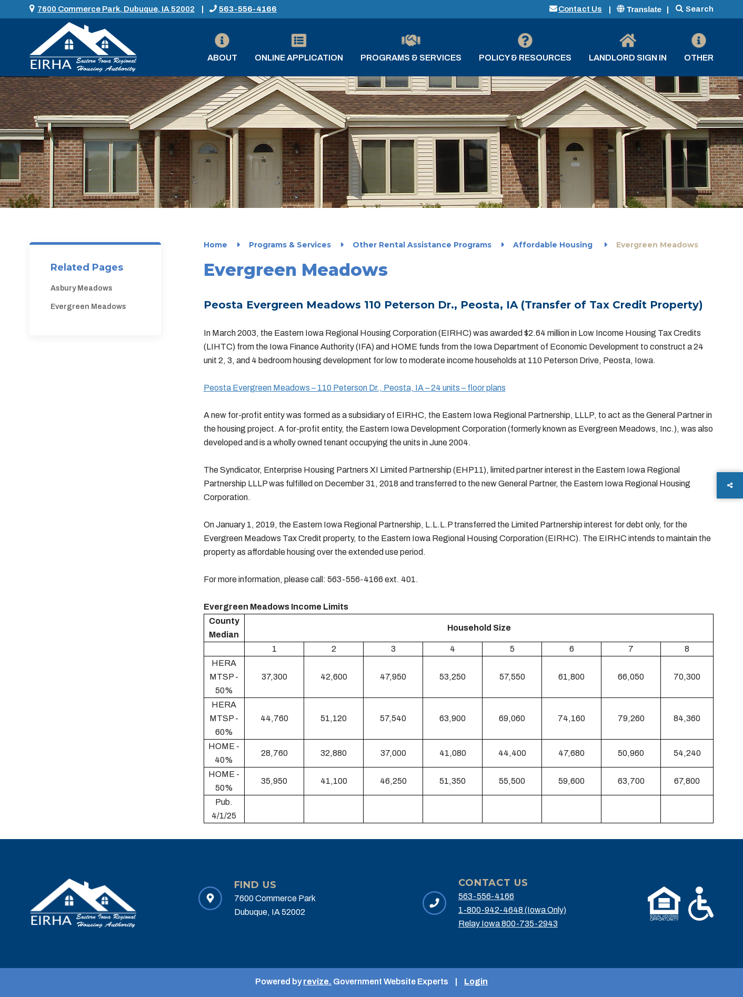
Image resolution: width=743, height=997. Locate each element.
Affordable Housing (554, 245)
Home (215, 245)
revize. (317, 981)
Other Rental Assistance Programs (422, 245)
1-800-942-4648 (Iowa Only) (512, 909)
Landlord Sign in (628, 47)
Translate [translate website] (638, 9)
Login (476, 981)
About (222, 47)
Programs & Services (410, 47)
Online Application (299, 47)
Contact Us (580, 9)
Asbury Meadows (82, 288)
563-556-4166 (248, 9)
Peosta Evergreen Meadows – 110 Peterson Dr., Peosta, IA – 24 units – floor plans (355, 387)
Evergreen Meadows (88, 307)
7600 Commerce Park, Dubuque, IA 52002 (116, 9)
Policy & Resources (525, 47)
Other (699, 47)
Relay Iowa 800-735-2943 (508, 923)
